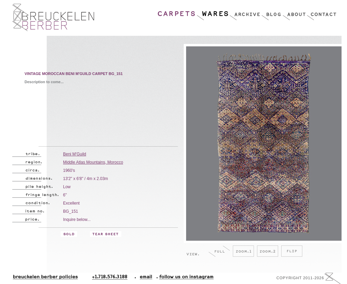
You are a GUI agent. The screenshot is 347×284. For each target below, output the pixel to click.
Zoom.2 (267, 251)
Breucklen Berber (53, 17)
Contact (321, 12)
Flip (291, 251)
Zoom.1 (243, 251)
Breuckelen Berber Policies (45, 278)
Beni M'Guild (74, 154)
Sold (69, 234)
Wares (212, 12)
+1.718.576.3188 (114, 278)
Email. (144, 278)
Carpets (176, 12)
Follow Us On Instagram (183, 278)
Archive (245, 12)
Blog (272, 12)
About (295, 12)
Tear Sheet (105, 234)
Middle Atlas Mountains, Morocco (93, 162)
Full (219, 251)
